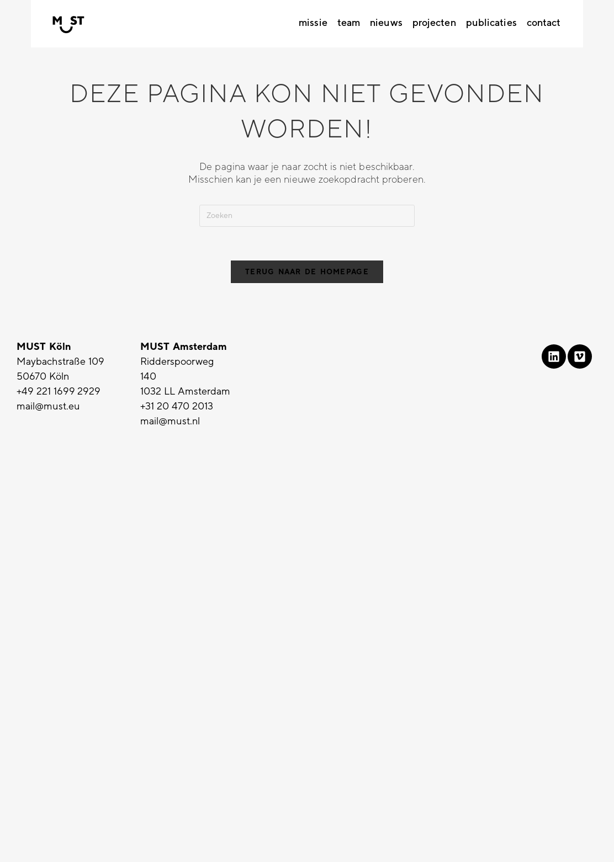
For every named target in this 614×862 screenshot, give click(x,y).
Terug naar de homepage (307, 272)
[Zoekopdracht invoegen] (307, 216)
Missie (313, 22)
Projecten (434, 22)
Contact (544, 22)
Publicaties (491, 22)
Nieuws (386, 22)
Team (348, 22)
